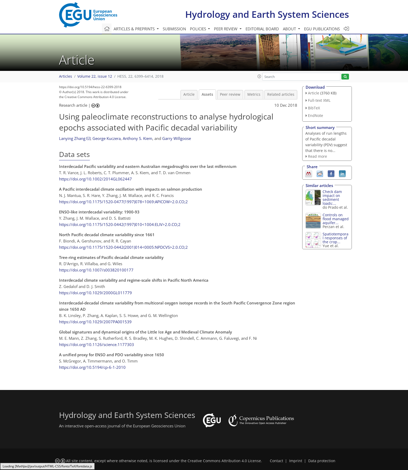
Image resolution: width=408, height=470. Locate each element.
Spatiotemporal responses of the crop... (335, 237)
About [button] (290, 28)
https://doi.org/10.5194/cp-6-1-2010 (92, 367)
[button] (259, 76)
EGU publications (322, 28)
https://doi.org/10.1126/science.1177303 (96, 344)
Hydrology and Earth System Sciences (267, 14)
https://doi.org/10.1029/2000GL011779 (95, 292)
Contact (276, 460)
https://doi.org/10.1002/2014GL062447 (95, 179)
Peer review (230, 94)
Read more (317, 156)
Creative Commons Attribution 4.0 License (224, 460)
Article (189, 94)
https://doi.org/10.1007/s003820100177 (96, 270)
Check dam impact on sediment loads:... (332, 197)
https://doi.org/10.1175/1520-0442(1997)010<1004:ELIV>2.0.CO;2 (119, 224)
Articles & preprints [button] (135, 28)
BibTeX (314, 107)
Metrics (253, 94)
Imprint (295, 460)
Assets (207, 94)
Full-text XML (319, 100)
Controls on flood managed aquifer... (336, 218)
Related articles (280, 94)
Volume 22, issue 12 (94, 76)
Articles (65, 76)
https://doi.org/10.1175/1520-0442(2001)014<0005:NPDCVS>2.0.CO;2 (123, 247)
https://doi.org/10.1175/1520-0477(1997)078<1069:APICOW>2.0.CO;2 (123, 201)
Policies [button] (198, 28)
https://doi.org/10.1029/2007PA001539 (95, 321)
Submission (174, 28)
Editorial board (262, 28)
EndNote (315, 115)
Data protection (321, 460)
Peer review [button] (226, 28)
